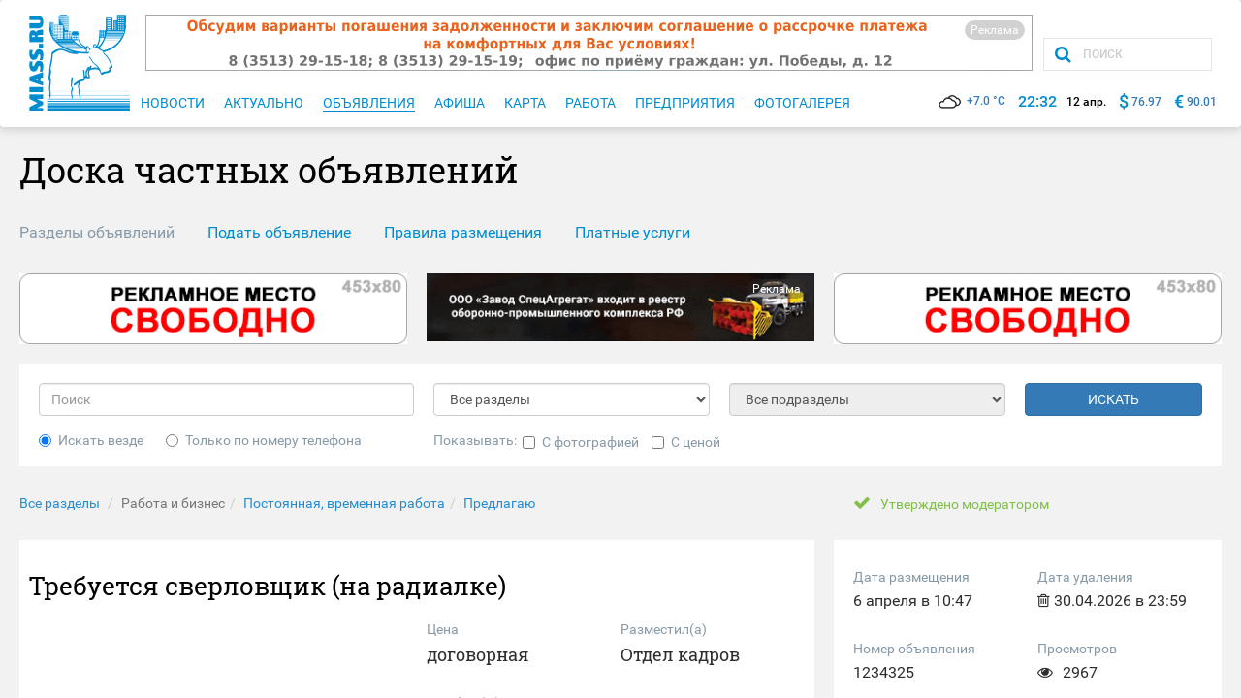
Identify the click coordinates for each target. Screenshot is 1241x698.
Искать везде (91, 440)
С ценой (686, 442)
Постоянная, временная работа (344, 503)
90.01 (1202, 102)
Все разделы (59, 503)
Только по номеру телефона (264, 440)
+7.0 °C (972, 101)
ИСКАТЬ (1113, 399)
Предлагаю (499, 503)
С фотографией (581, 442)
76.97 (1146, 102)
